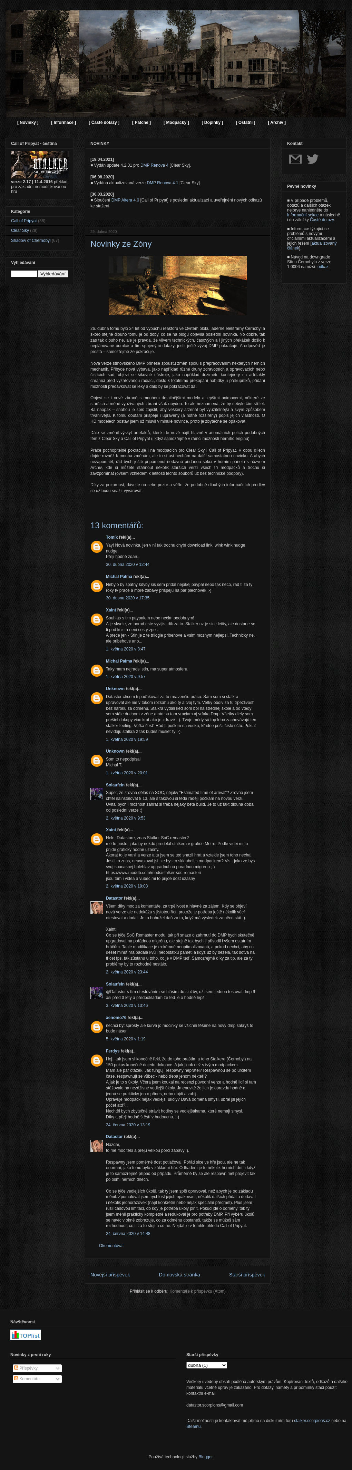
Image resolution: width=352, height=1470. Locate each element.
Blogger (205, 1456)
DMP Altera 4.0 (125, 200)
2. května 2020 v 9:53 (126, 818)
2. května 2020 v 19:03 (127, 886)
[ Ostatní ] (245, 122)
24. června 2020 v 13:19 (128, 1125)
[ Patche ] (141, 122)
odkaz (323, 266)
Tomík (112, 537)
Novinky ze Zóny (120, 243)
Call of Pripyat (24, 220)
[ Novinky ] (27, 122)
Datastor (114, 898)
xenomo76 (116, 1017)
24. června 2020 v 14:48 (128, 1233)
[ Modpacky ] (176, 122)
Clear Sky (20, 230)
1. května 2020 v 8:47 (126, 649)
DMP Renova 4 (154, 165)
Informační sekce (303, 215)
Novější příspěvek (110, 1274)
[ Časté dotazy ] (104, 122)
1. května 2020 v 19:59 (127, 739)
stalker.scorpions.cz (312, 1420)
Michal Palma (119, 576)
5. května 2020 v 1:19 (126, 1039)
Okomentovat (111, 1245)
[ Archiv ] (277, 122)
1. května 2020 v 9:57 (126, 676)
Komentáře (27, 1378)
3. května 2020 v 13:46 (127, 1005)
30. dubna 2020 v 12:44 (127, 564)
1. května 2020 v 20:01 (127, 773)
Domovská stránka (179, 1274)
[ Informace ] (63, 122)
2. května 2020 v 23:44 (127, 972)
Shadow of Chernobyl (31, 240)
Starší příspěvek (247, 1274)
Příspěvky (26, 1368)
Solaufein (115, 785)
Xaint (111, 610)
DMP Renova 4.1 (162, 182)
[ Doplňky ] (212, 122)
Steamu (193, 1426)
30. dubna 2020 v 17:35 (127, 598)
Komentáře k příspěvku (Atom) (197, 1291)
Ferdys (112, 1051)
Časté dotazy (322, 219)
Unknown (115, 688)
